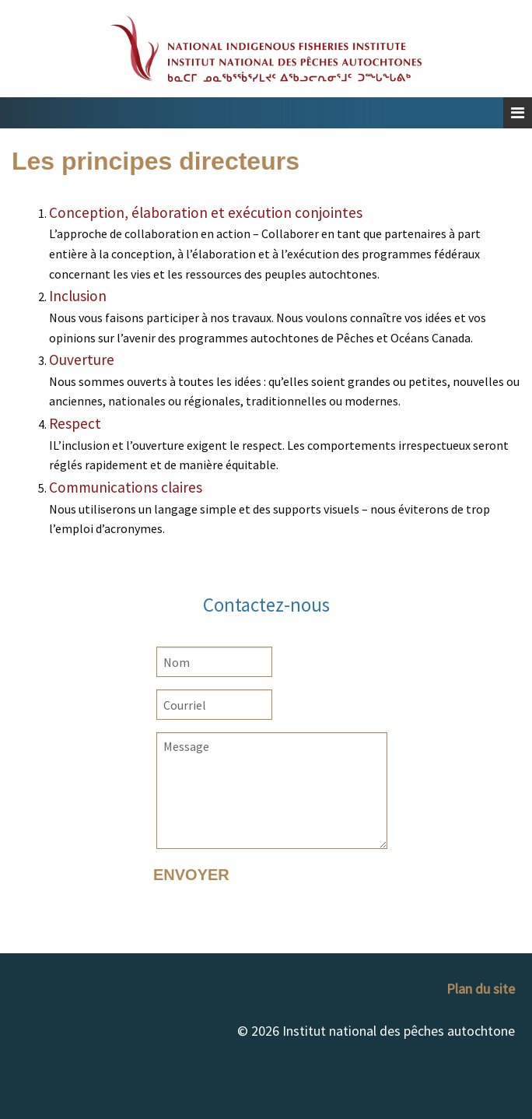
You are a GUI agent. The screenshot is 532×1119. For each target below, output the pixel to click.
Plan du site (480, 989)
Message (271, 790)
